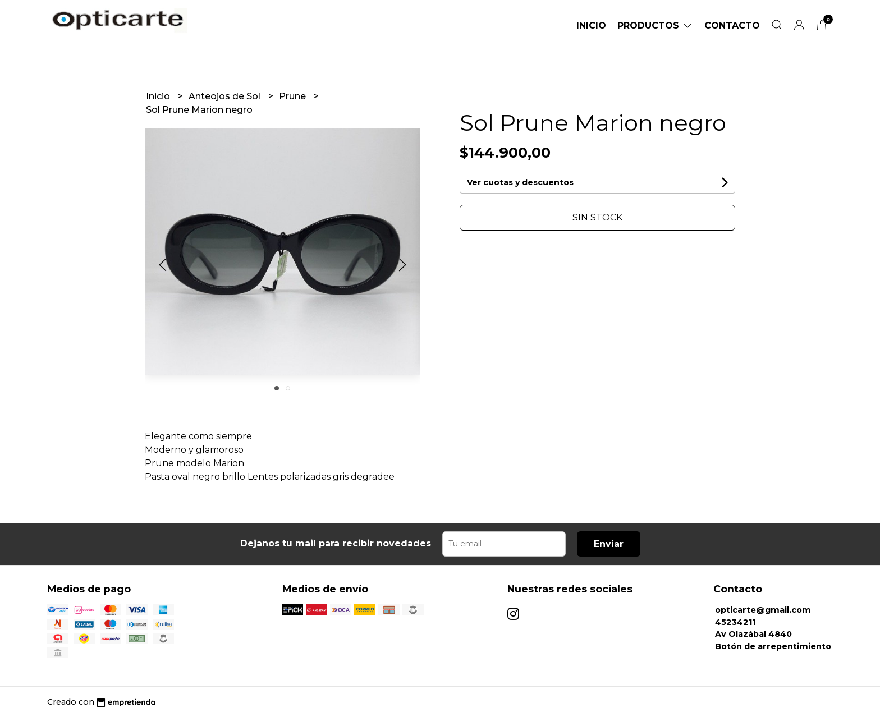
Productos (655, 25)
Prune (293, 96)
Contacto (732, 25)
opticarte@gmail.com (763, 610)
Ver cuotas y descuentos (520, 182)
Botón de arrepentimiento (773, 646)
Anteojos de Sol (226, 96)
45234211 (735, 622)
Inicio (591, 25)
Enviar (609, 544)
